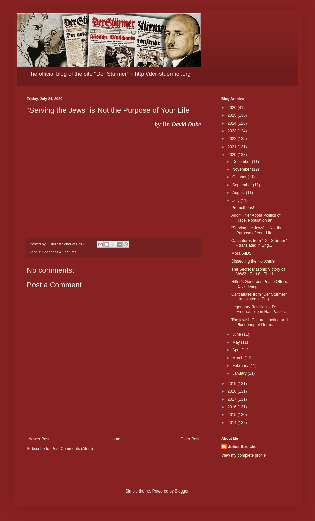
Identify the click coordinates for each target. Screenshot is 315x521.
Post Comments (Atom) (72, 448)
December (242, 161)
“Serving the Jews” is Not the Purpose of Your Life (256, 230)
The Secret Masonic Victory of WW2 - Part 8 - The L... (258, 271)
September (242, 185)
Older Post (189, 439)
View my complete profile (243, 455)
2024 (233, 123)
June (237, 334)
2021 (233, 146)
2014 (233, 422)
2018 (233, 391)
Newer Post (38, 439)
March (238, 358)
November (242, 169)
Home (115, 439)
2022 (233, 138)
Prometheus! (242, 207)
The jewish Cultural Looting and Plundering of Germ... (259, 322)
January (240, 373)
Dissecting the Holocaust (253, 261)
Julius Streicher (243, 446)
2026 (233, 107)
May (236, 342)
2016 (233, 407)
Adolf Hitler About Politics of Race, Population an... (255, 217)
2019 (233, 383)
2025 (233, 115)
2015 (233, 414)
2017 (233, 399)
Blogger (181, 491)
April (236, 350)
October (240, 177)
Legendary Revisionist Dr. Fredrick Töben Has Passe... (259, 309)
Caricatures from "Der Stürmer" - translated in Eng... (259, 243)
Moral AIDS (241, 253)
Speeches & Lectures (59, 252)
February (240, 365)
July (236, 200)
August (239, 192)
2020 (233, 154)
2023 (233, 131)
